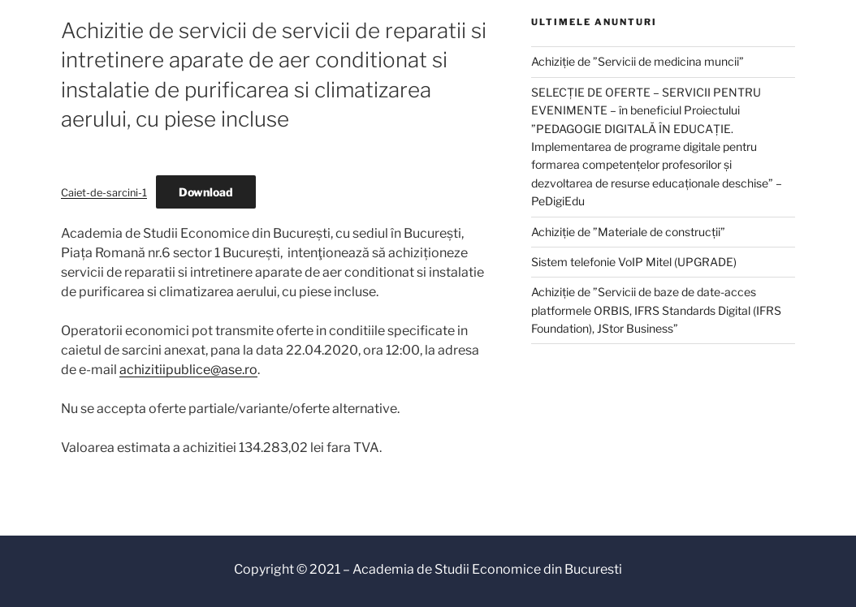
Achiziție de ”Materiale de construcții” (628, 232)
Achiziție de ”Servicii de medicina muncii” (637, 61)
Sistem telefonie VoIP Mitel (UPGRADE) (634, 262)
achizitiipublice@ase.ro (188, 369)
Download (206, 192)
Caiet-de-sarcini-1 (104, 193)
